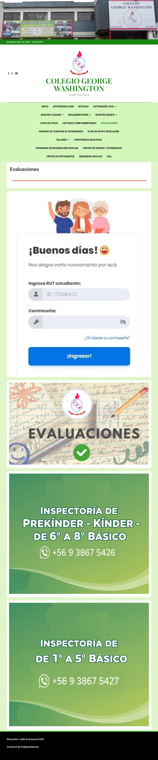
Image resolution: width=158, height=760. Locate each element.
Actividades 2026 (103, 106)
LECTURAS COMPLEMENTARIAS (79, 123)
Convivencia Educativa (88, 139)
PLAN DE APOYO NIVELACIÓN (103, 131)
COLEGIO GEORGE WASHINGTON (79, 84)
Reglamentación (78, 114)
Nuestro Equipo (105, 114)
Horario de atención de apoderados (61, 131)
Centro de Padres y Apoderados (102, 148)
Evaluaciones (109, 123)
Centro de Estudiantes (60, 156)
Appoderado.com (63, 106)
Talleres (61, 139)
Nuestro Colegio (51, 114)
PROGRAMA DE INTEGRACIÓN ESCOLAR (57, 148)
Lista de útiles (49, 123)
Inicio (45, 106)
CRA (109, 156)
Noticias (83, 106)
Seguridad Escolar (90, 156)
